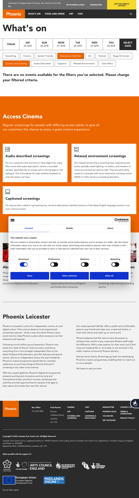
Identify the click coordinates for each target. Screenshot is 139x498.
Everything (11, 56)
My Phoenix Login (75, 5)
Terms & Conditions (126, 413)
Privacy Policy (127, 418)
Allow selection (69, 276)
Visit (80, 13)
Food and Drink (55, 13)
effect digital (14, 490)
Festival (102, 56)
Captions (62, 63)
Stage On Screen (121, 56)
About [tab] (110, 228)
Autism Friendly (45, 56)
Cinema (27, 56)
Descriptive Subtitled (70, 56)
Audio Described (42, 63)
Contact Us (126, 407)
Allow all (109, 276)
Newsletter (96, 5)
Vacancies (108, 416)
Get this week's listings (121, 5)
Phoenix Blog (109, 412)
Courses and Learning (16, 63)
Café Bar (89, 412)
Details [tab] (69, 228)
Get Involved (109, 420)
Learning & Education (90, 417)
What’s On (34, 13)
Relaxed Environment (84, 63)
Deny (29, 276)
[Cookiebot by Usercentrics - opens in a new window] (117, 220)
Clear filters (107, 63)
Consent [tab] (29, 228)
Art (71, 13)
